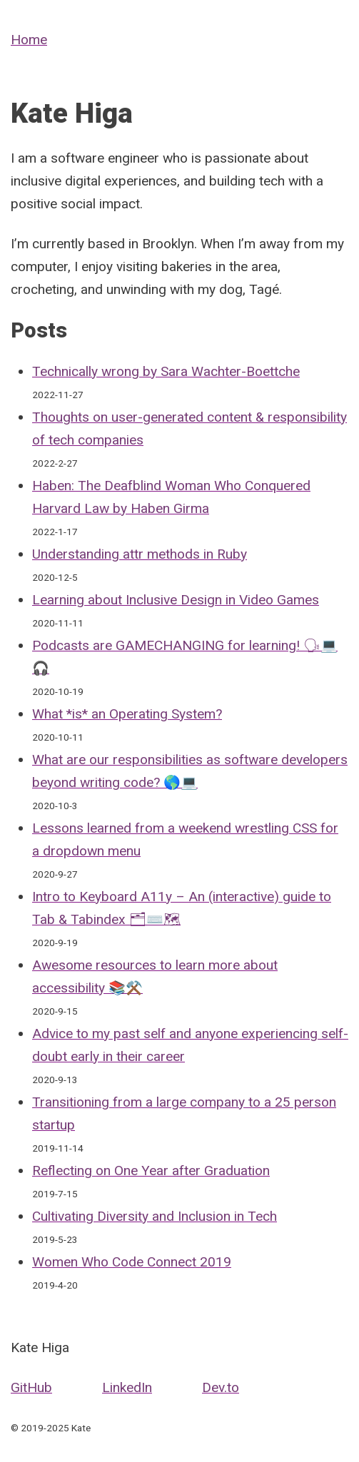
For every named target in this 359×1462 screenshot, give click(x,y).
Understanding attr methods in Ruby (139, 554)
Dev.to (220, 1387)
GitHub (31, 1387)
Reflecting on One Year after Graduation (151, 1170)
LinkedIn (127, 1387)
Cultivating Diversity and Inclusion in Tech (154, 1216)
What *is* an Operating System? (127, 714)
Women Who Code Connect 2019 (131, 1262)
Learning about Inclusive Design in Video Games (175, 600)
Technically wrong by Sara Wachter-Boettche (166, 371)
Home (29, 39)
